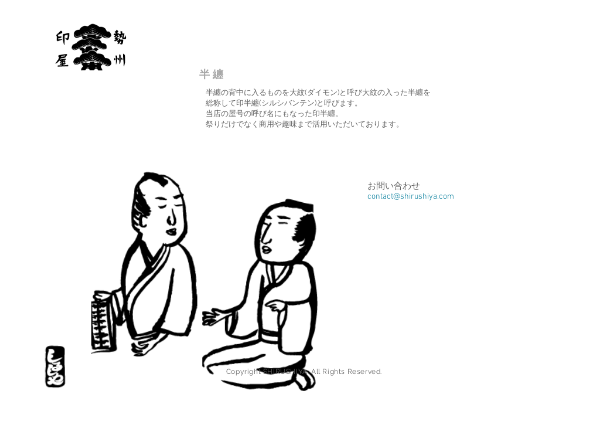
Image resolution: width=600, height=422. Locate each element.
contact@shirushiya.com (410, 197)
